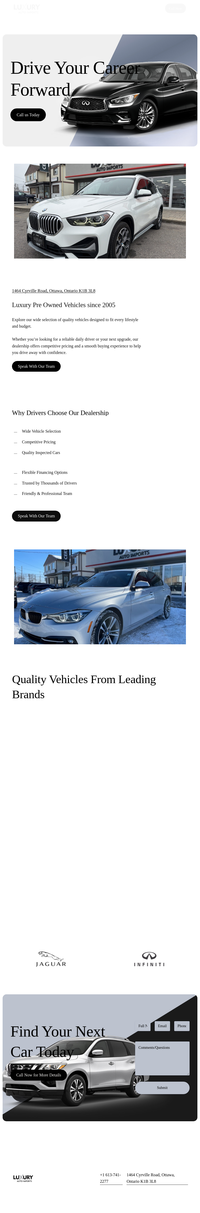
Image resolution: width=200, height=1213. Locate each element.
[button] (28, 115)
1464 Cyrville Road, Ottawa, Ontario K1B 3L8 (53, 290)
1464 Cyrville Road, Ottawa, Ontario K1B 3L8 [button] (150, 1178)
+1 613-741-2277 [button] (110, 1178)
